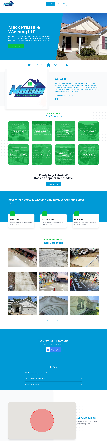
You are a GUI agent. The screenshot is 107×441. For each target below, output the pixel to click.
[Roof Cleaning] (88, 131)
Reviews (73, 6)
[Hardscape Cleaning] (18, 154)
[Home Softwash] (18, 131)
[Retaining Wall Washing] (65, 154)
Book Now (82, 6)
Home (49, 6)
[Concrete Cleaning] (42, 131)
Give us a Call (93, 6)
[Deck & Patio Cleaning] (65, 131)
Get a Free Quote (16, 46)
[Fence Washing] (42, 154)
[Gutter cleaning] (88, 154)
